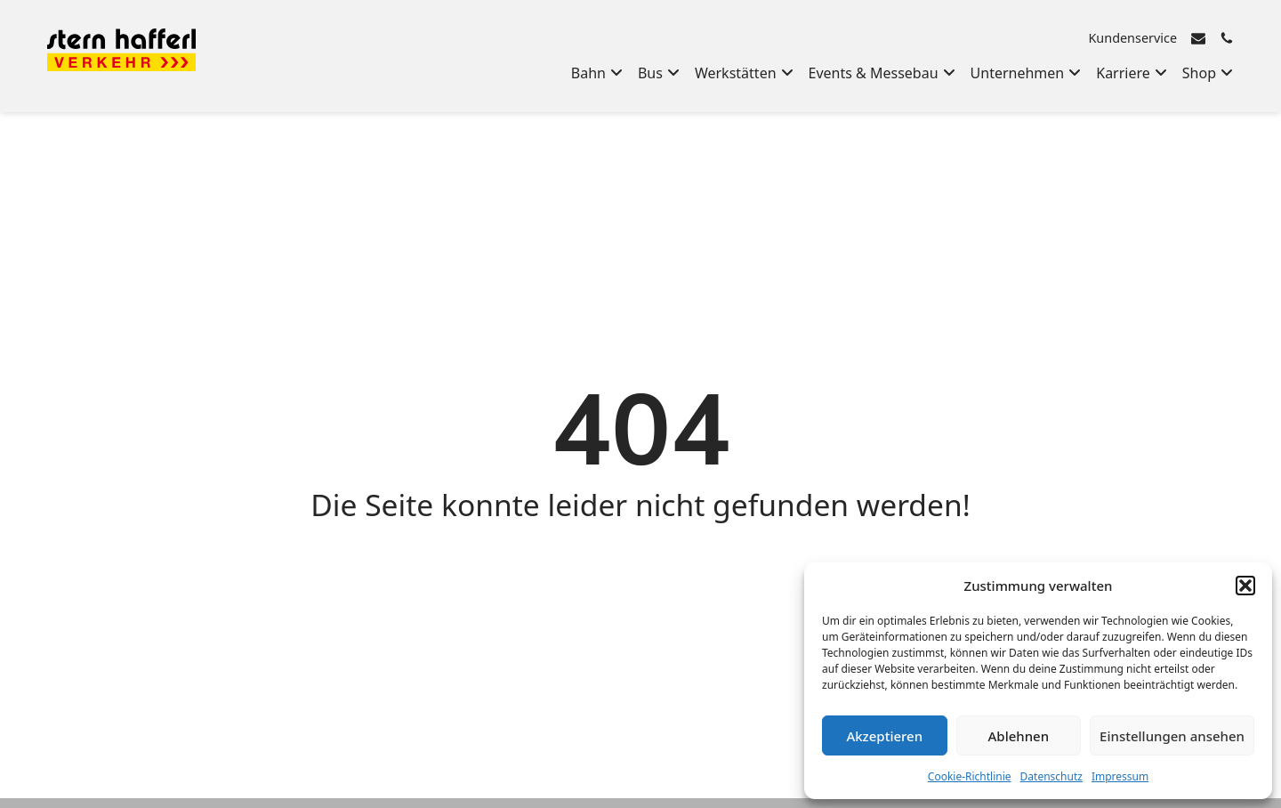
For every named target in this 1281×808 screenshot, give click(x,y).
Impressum (1120, 776)
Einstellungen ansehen (1172, 736)
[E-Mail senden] (1198, 38)
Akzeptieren (884, 736)
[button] (1245, 585)
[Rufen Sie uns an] (1227, 38)
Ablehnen (1019, 736)
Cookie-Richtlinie (969, 776)
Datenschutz (1051, 776)
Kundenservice (1132, 37)
